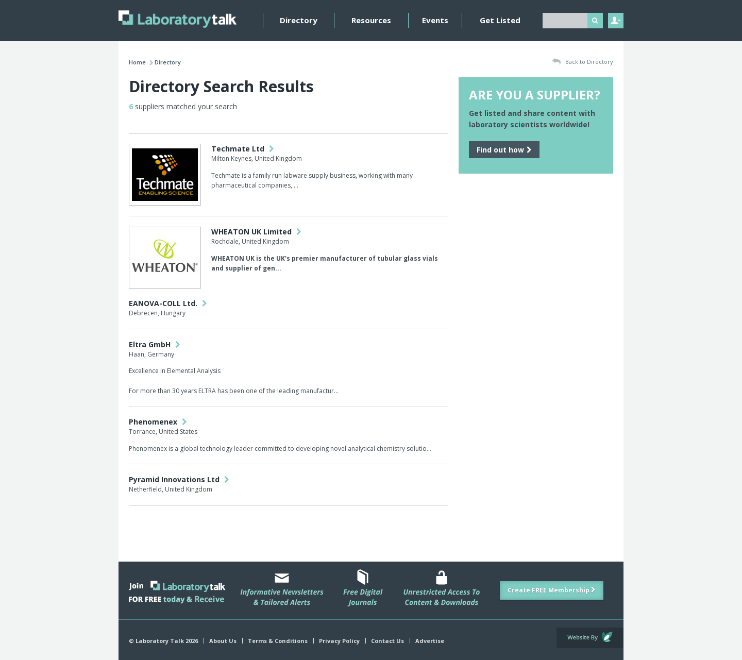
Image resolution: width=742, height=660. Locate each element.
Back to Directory (582, 62)
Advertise (429, 641)
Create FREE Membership (552, 590)
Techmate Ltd (242, 149)
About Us (223, 641)
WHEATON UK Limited (256, 231)
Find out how (504, 150)
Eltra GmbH (154, 344)
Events (435, 20)
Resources (371, 20)
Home (137, 62)
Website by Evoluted (589, 638)
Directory (298, 20)
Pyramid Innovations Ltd (179, 479)
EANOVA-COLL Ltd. (168, 303)
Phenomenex (158, 422)
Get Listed (500, 20)
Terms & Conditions (278, 641)
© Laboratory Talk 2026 (163, 641)
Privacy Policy (339, 641)
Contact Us (387, 641)
